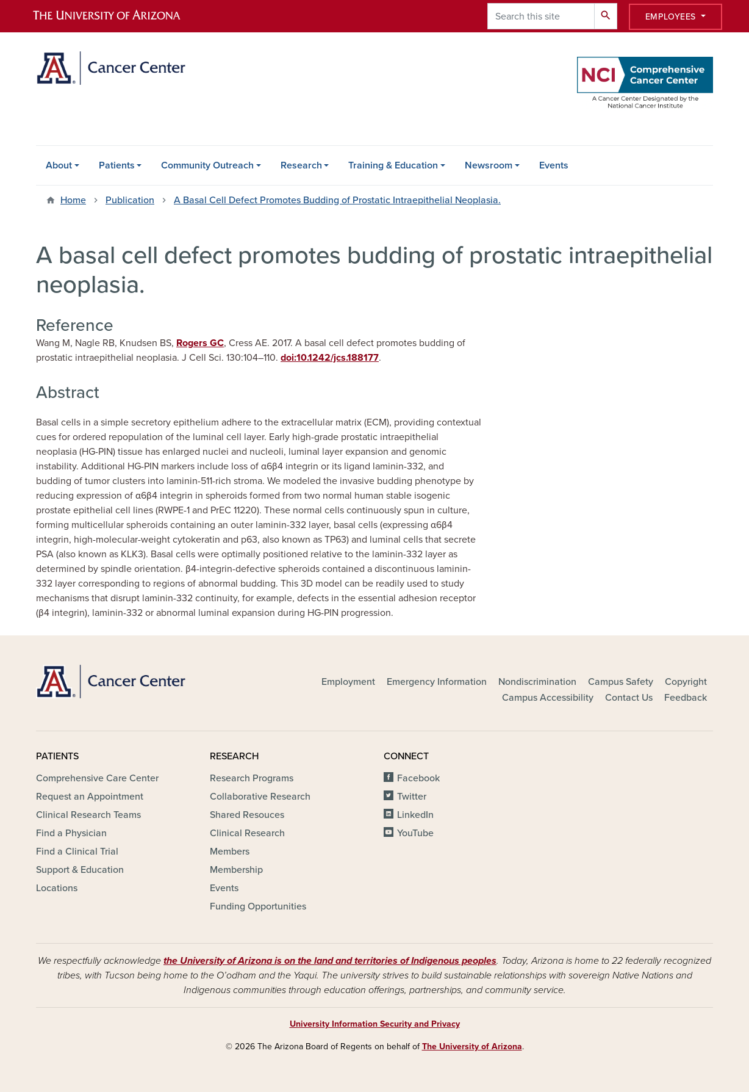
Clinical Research (247, 833)
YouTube (415, 833)
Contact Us (629, 698)
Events (553, 165)
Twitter (411, 796)
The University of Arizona (472, 1046)
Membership (236, 870)
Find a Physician (71, 833)
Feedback (685, 698)
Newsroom (488, 165)
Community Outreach (207, 165)
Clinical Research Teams (88, 815)
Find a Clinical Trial (77, 851)
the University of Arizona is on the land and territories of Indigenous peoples (329, 961)
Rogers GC (200, 343)
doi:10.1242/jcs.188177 (330, 358)
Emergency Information (437, 682)
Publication (130, 200)
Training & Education (393, 165)
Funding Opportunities (258, 906)
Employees (672, 17)
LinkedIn (415, 815)
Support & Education (80, 870)
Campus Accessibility (547, 698)
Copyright (686, 682)
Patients (117, 165)
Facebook (418, 778)
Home (73, 200)
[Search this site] (541, 16)
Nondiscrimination (537, 682)
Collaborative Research (260, 796)
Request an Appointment (89, 796)
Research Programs (251, 778)
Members (229, 851)
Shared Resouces (247, 815)
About (59, 165)
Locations (56, 888)
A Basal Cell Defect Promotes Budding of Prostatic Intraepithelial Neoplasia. (337, 200)
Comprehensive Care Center (97, 778)
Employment (348, 682)
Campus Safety (620, 682)
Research (301, 165)
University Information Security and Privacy (375, 1024)
